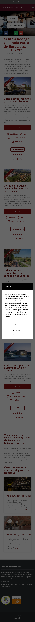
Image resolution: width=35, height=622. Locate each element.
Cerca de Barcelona (16, 25)
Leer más (17, 128)
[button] (6, 33)
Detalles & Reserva (18, 149)
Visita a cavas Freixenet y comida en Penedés (17, 100)
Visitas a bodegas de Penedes (19, 535)
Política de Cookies (19, 584)
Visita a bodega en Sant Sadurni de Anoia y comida (17, 367)
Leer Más (25, 510)
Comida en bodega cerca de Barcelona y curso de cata (16, 188)
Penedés (12, 18)
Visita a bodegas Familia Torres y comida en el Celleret (16, 273)
